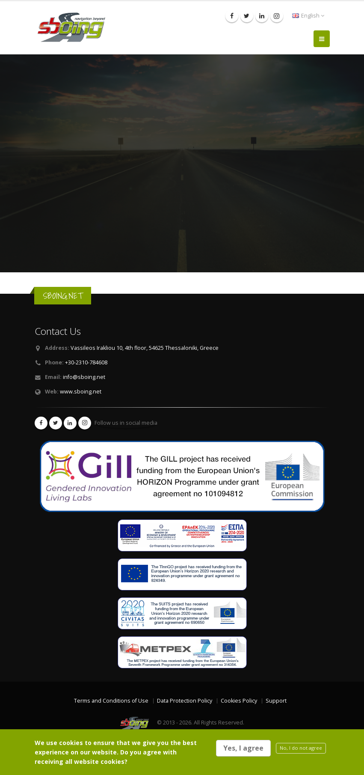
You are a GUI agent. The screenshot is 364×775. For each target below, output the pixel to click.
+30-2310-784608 (86, 362)
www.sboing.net (80, 391)
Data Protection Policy (184, 700)
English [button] (308, 15)
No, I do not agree (301, 748)
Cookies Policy (239, 700)
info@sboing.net (84, 377)
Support (276, 700)
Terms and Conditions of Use (111, 700)
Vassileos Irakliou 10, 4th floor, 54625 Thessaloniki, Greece (145, 348)
